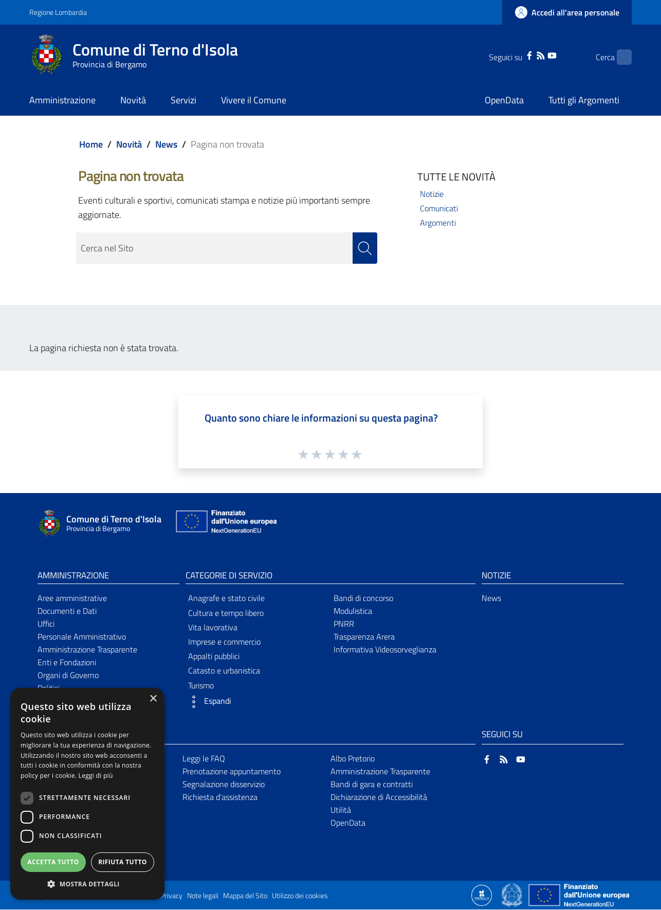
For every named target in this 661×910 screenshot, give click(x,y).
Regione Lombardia (58, 12)
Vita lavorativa (212, 627)
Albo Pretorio (352, 758)
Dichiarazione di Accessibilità (378, 797)
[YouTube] (536, 54)
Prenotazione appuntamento (231, 771)
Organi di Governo (68, 675)
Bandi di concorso (363, 598)
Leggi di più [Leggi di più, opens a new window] (96, 775)
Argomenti (438, 222)
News (166, 144)
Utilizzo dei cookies (300, 896)
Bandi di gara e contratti (371, 784)
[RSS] (525, 54)
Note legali (202, 896)
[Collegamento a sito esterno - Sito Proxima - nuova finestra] (481, 894)
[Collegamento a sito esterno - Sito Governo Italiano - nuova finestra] (513, 894)
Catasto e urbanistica (224, 670)
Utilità (340, 810)
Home (91, 144)
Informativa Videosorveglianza (385, 649)
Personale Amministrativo (82, 636)
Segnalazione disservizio (223, 784)
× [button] (153, 699)
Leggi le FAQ (203, 758)
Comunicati (439, 208)
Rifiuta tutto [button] (122, 862)
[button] (256, 702)
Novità (129, 144)
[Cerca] (619, 57)
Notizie (432, 194)
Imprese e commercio (224, 641)
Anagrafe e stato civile (226, 598)
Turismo (201, 685)
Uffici (46, 623)
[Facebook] (513, 54)
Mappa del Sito (245, 896)
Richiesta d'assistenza (220, 797)
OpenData (347, 822)
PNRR (344, 623)
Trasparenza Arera (364, 636)
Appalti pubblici (214, 656)
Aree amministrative (72, 598)
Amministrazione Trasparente (87, 649)
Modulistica (353, 611)
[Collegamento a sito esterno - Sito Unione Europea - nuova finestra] (225, 523)
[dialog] (87, 794)
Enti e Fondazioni (67, 662)
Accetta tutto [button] (53, 862)
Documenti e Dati (67, 611)
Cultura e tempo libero (226, 613)
